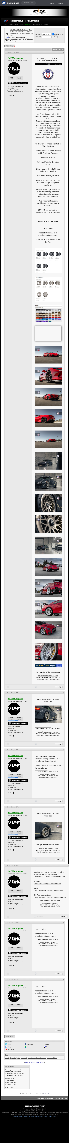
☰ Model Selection (28, 3)
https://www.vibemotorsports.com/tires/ (48, 890)
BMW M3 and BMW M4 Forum (19, 30)
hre (19, 1058)
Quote (59, 687)
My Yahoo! (11, 1049)
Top (65, 1098)
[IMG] (7, 1082)
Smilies (7, 1080)
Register (60, 3)
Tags (6, 1055)
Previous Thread (30, 1062)
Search (45, 24)
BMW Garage (9, 24)
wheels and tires (52, 1058)
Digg (47, 1044)
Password (38, 37)
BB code (7, 1078)
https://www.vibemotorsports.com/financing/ (50, 897)
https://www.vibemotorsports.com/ (48, 679)
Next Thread (40, 1062)
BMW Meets (19, 24)
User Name (38, 34)
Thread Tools (57, 49)
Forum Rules (9, 1087)
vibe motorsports (40, 1058)
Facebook (30, 1044)
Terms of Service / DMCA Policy (32, 1116)
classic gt (8, 1058)
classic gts (15, 1058)
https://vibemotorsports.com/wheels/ (47, 884)
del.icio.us (49, 1047)
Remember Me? (58, 34)
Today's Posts (37, 24)
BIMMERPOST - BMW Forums (54, 1098)
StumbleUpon (31, 1047)
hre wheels (31, 1058)
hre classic (24, 1058)
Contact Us (40, 1098)
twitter (10, 1044)
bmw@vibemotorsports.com (48, 235)
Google (10, 1047)
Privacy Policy (18, 1116)
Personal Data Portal (49, 1116)
